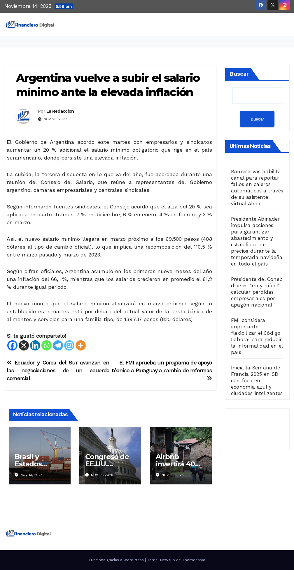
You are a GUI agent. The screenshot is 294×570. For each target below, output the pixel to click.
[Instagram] (69, 345)
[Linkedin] (35, 345)
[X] (24, 345)
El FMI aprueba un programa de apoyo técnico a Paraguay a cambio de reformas (161, 370)
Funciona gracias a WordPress (117, 560)
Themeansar (193, 560)
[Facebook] (12, 345)
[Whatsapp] (46, 345)
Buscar (239, 74)
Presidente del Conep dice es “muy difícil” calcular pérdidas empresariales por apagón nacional (257, 292)
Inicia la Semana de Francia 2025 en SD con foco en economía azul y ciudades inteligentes (257, 380)
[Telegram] (58, 345)
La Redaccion (60, 111)
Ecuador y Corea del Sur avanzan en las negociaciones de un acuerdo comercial (58, 370)
